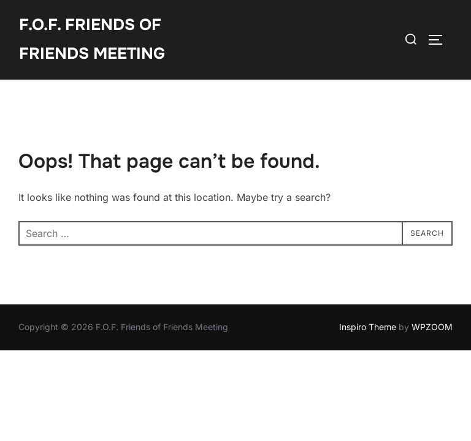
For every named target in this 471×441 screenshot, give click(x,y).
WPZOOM (432, 327)
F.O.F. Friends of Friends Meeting (92, 39)
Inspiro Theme (367, 327)
